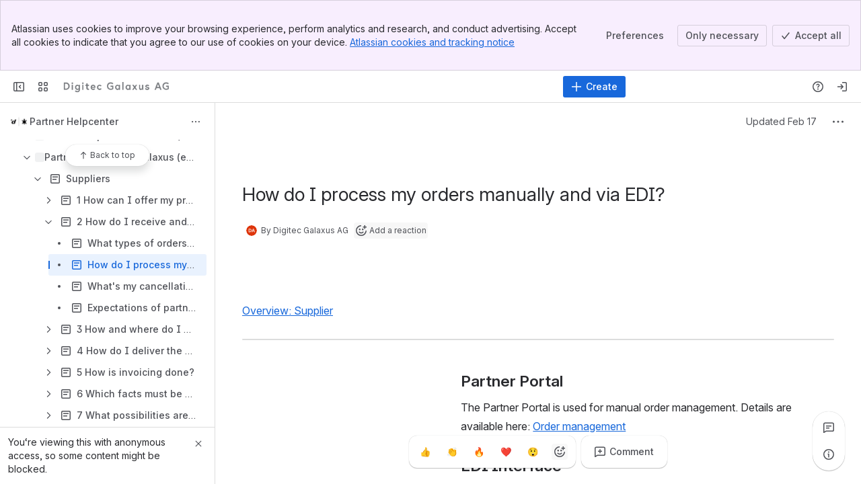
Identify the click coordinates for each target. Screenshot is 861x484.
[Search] (396, 86)
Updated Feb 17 (781, 121)
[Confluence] (116, 86)
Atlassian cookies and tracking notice (432, 42)
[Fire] (479, 451)
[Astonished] (533, 451)
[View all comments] (828, 427)
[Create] (594, 86)
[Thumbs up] (425, 451)
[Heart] (506, 451)
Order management (579, 426)
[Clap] (452, 451)
